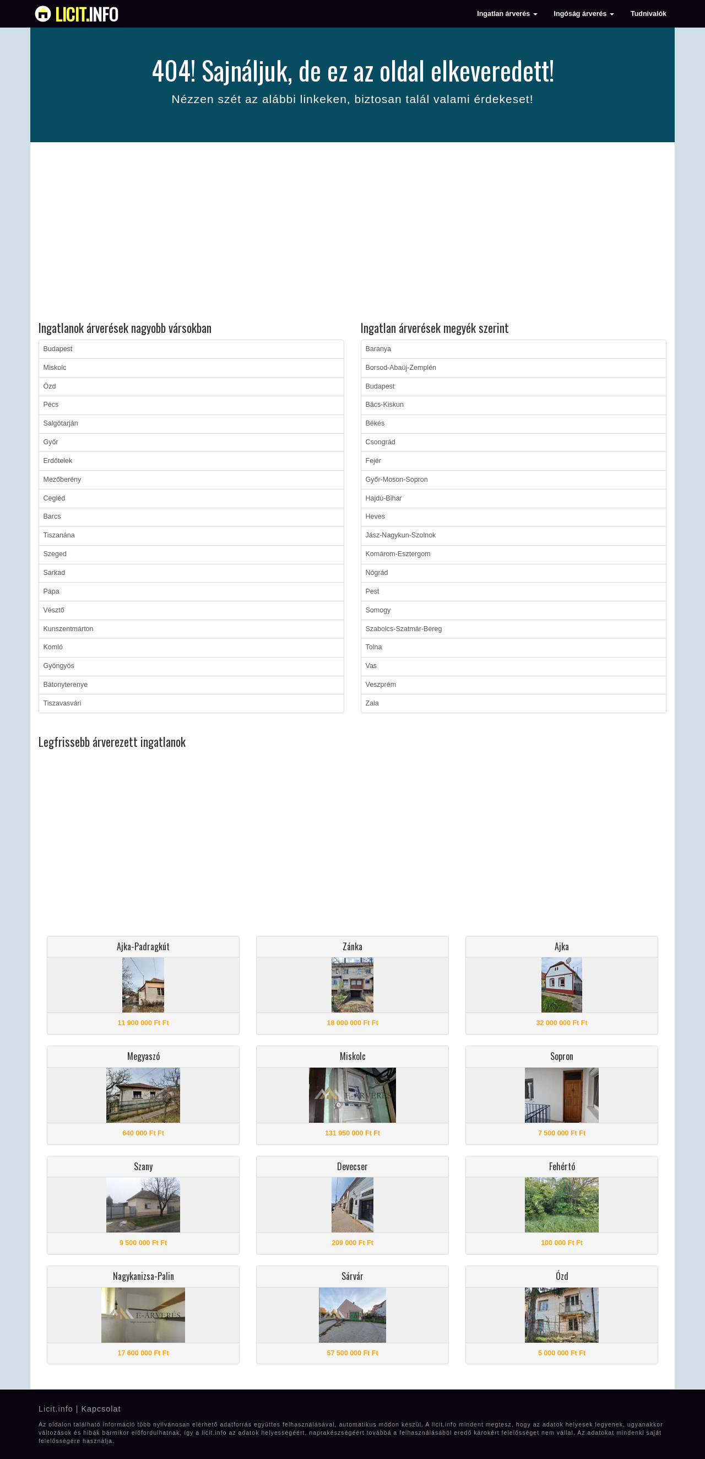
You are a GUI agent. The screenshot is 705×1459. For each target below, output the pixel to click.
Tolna (374, 647)
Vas (371, 666)
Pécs (51, 404)
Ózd (50, 386)
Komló (53, 647)
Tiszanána (59, 535)
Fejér (373, 461)
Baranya (379, 349)
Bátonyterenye (66, 684)
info (86, 13)
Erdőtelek (58, 461)
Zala (372, 703)
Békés (375, 423)
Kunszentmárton (69, 629)
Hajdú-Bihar (384, 498)
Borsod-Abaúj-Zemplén (401, 368)
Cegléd (55, 498)
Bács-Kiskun (385, 404)
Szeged (55, 554)
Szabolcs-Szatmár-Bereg (404, 629)
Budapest (58, 349)
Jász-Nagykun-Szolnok (401, 535)
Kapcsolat (101, 1408)
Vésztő (54, 610)
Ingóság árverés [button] (584, 14)
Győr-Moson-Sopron (397, 479)
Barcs (52, 516)
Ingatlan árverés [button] (507, 14)
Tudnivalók (648, 14)
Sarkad (55, 573)
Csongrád (380, 442)
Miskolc (55, 368)
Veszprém (381, 684)
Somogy (378, 610)
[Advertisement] (352, 233)
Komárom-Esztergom (398, 554)
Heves (375, 516)
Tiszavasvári (63, 703)
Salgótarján (61, 423)
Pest (372, 591)
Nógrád (377, 573)
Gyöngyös (59, 666)
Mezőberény (63, 479)
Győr (51, 442)
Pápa (51, 591)
